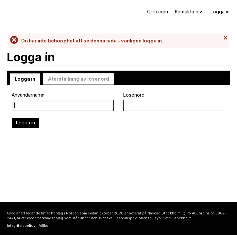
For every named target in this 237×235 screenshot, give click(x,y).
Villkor (44, 226)
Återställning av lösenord (78, 79)
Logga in (220, 11)
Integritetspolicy (21, 226)
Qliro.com (157, 11)
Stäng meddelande (225, 38)
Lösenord (133, 95)
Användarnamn (28, 95)
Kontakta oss (189, 11)
